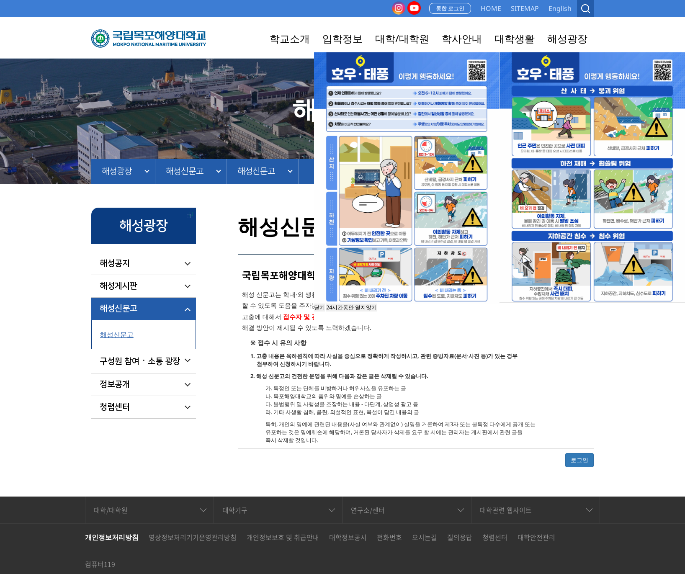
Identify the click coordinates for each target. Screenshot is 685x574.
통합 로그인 (450, 8)
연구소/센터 (368, 510)
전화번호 (389, 537)
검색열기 (585, 8)
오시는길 (424, 537)
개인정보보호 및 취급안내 (283, 537)
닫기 (319, 307)
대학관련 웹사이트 (506, 510)
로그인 (579, 460)
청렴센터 (115, 407)
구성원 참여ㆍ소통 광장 (140, 361)
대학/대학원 (111, 510)
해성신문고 (184, 171)
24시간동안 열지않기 (351, 307)
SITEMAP (525, 8)
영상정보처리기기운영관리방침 (193, 537)
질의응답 (459, 537)
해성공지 (115, 263)
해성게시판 (118, 286)
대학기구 (234, 510)
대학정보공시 (348, 537)
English (560, 8)
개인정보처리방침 (112, 537)
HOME (491, 8)
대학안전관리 (536, 537)
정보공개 (115, 384)
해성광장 (117, 171)
